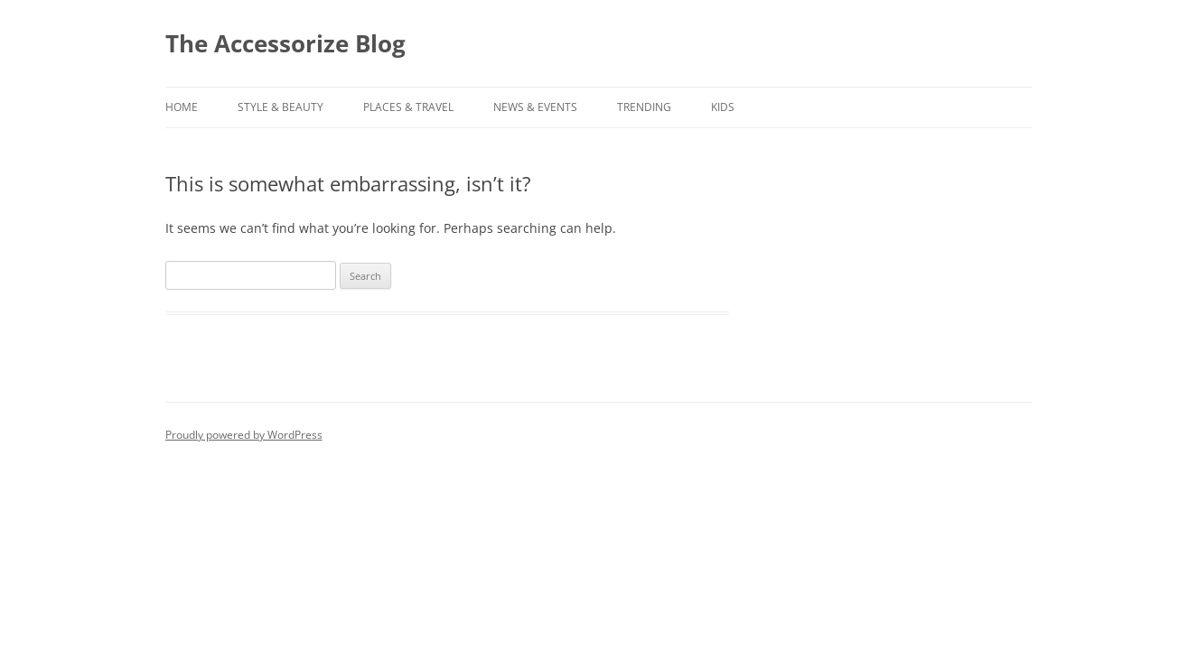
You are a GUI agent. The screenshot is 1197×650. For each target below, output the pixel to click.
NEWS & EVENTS (535, 107)
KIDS (722, 107)
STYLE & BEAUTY (280, 107)
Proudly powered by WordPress (244, 434)
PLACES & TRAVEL (408, 107)
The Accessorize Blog (285, 43)
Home (181, 107)
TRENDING (644, 107)
